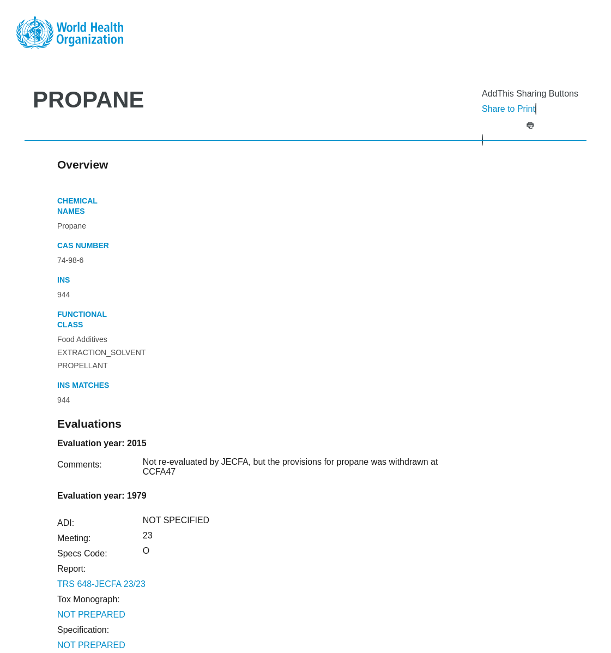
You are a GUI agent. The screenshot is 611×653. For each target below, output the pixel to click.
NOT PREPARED (91, 614)
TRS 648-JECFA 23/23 (101, 584)
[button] (530, 124)
